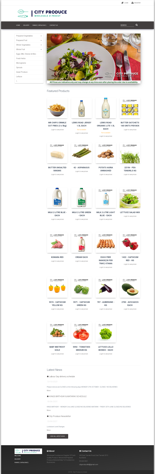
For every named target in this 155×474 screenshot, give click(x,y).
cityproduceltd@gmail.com (88, 464)
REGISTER (136, 3)
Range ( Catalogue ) (39, 25)
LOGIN (124, 3)
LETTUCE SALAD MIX (130, 212)
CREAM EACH (81, 257)
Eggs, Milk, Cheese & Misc (26, 54)
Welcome (18, 455)
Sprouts (19, 67)
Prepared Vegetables (29, 36)
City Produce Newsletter (59, 416)
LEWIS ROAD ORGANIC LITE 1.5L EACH (106, 125)
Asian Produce (22, 72)
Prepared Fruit (29, 40)
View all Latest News (57, 436)
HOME (18, 25)
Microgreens (21, 63)
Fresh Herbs (21, 58)
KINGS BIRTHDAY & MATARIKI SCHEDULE (67, 396)
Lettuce (19, 77)
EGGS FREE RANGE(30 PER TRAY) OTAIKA (106, 260)
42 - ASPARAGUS (81, 167)
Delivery (26, 25)
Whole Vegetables (29, 45)
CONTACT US (54, 25)
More (48, 390)
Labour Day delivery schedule (61, 376)
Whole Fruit (29, 49)
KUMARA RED (57, 257)
